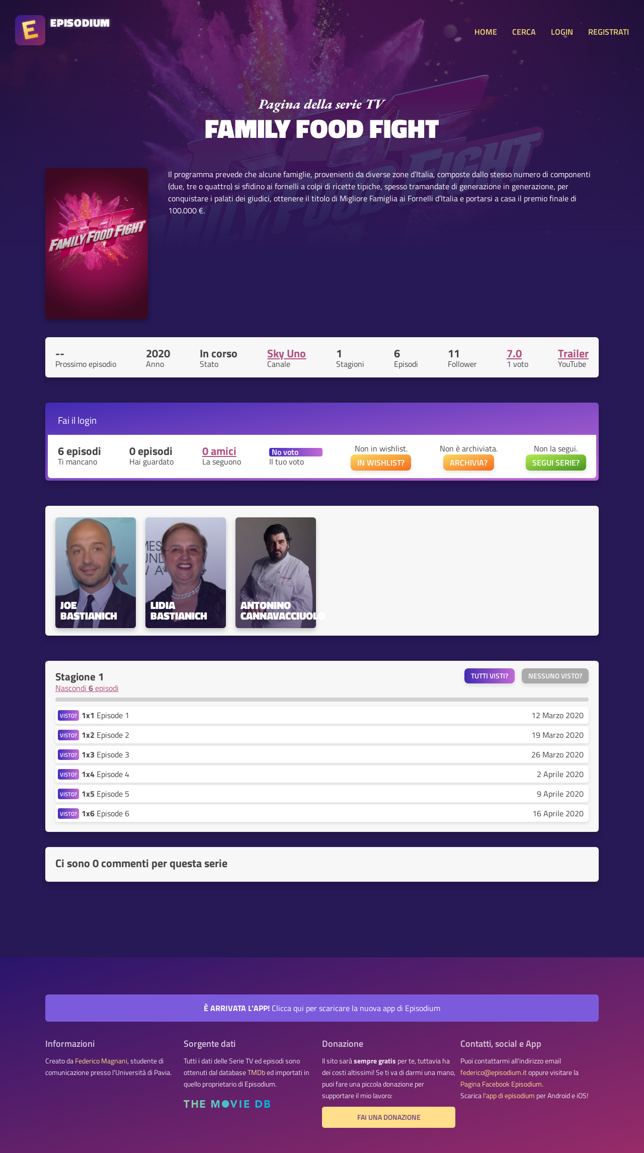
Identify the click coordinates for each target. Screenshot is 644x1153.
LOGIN (562, 32)
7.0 (514, 353)
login (87, 420)
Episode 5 (105, 794)
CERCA (524, 32)
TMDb (256, 1072)
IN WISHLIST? (381, 462)
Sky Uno (286, 353)
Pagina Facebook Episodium (501, 1084)
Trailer (573, 353)
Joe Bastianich (88, 610)
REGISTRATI (608, 32)
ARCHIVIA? (469, 462)
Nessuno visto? (555, 675)
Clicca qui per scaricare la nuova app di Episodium (322, 1008)
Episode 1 (105, 715)
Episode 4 (105, 774)
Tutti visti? (489, 675)
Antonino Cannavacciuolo (275, 610)
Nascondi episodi (87, 688)
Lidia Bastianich (178, 610)
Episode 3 (105, 754)
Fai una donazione (389, 1117)
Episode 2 (105, 735)
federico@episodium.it (493, 1072)
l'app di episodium (509, 1095)
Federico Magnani (101, 1060)
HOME (485, 32)
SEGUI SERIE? (556, 462)
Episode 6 (105, 813)
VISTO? (68, 715)
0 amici (219, 450)
